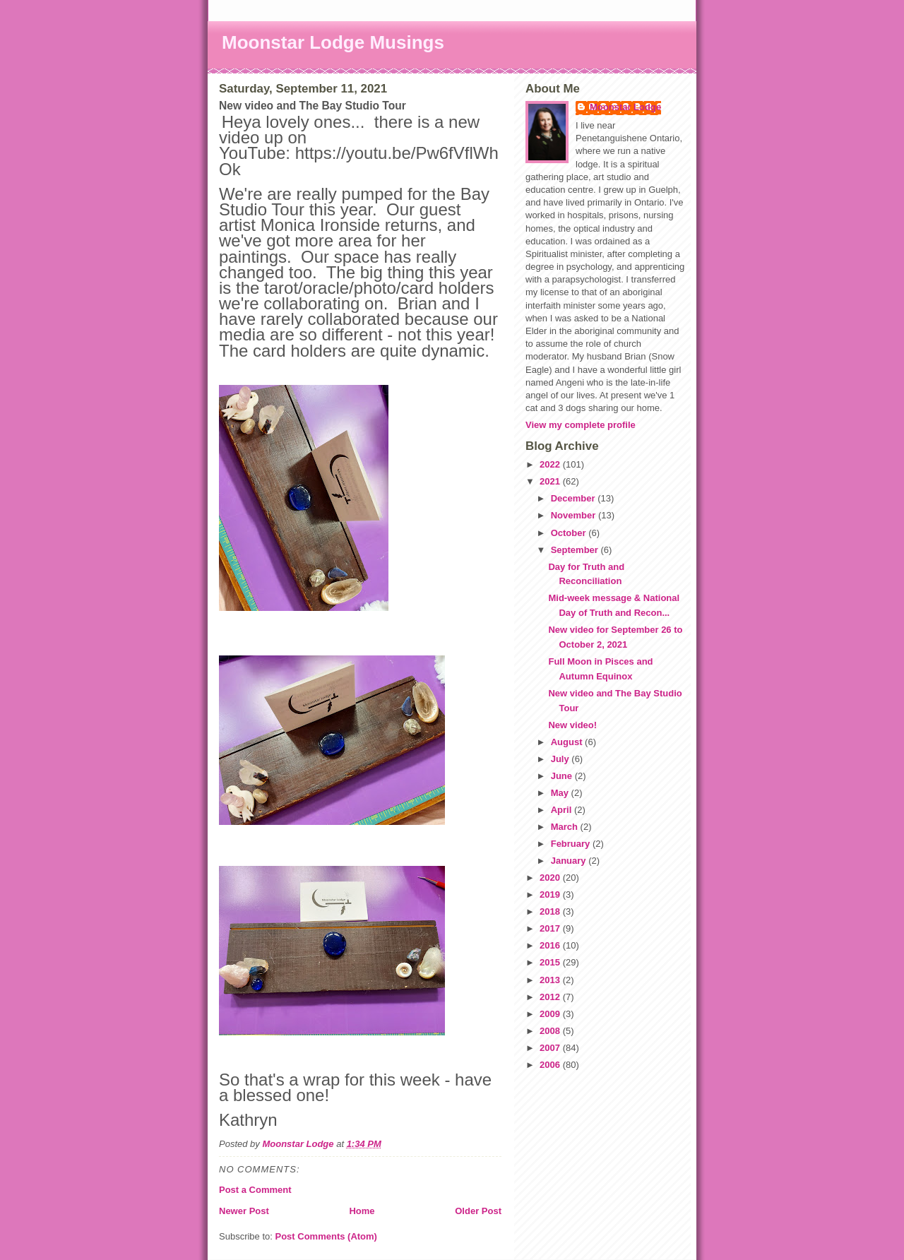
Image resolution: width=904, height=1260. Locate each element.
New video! (572, 725)
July (561, 759)
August (568, 742)
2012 (551, 997)
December (574, 498)
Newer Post (244, 1211)
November (574, 515)
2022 (551, 464)
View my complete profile (580, 425)
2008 (551, 1031)
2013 (551, 980)
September (576, 550)
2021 (551, 481)
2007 (551, 1047)
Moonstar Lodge (625, 107)
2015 (551, 962)
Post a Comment (255, 1189)
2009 (551, 1014)
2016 (551, 945)
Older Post (478, 1211)
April (562, 809)
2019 (551, 894)
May (561, 793)
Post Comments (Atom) (326, 1236)
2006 (551, 1064)
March (566, 826)
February (572, 843)
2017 (551, 928)
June (563, 776)
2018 (551, 911)
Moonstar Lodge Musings (333, 42)
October (569, 533)
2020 (551, 877)
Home (361, 1211)
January (569, 860)
